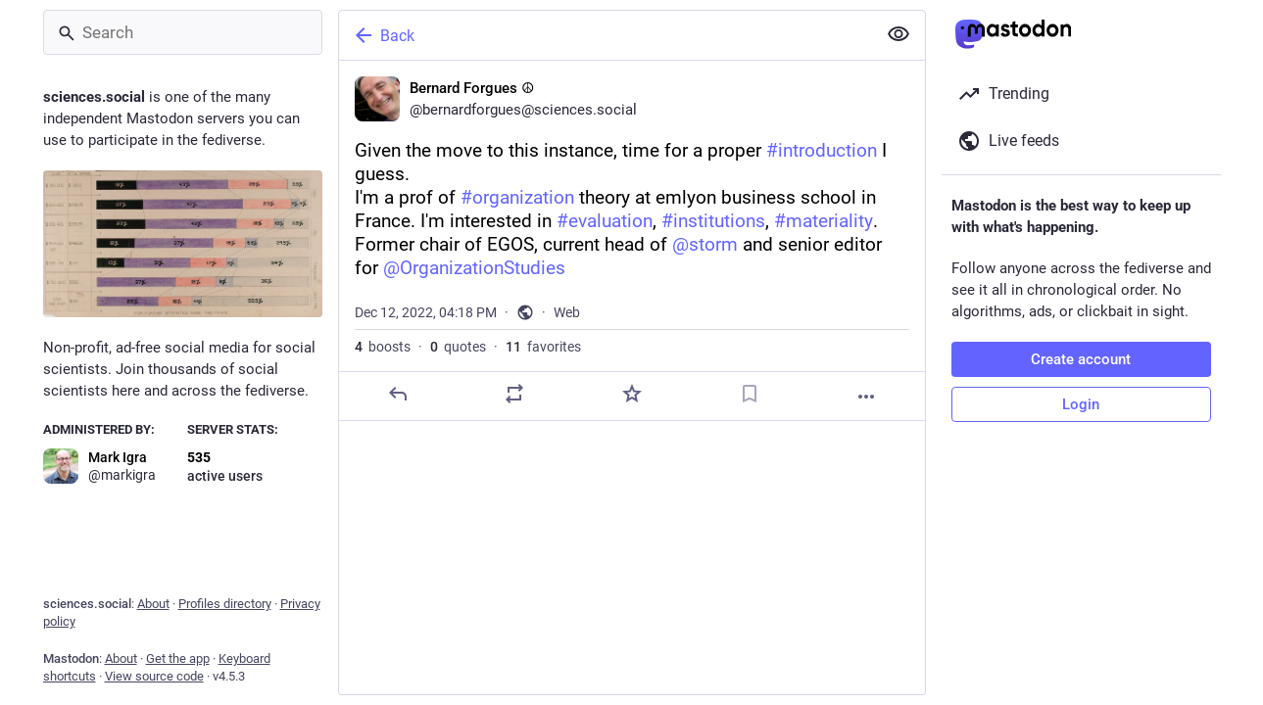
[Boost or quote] (514, 393)
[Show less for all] (898, 34)
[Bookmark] (748, 393)
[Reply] (397, 393)
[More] (866, 396)
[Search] (182, 32)
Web (567, 312)
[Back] (605, 35)
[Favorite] (631, 393)
